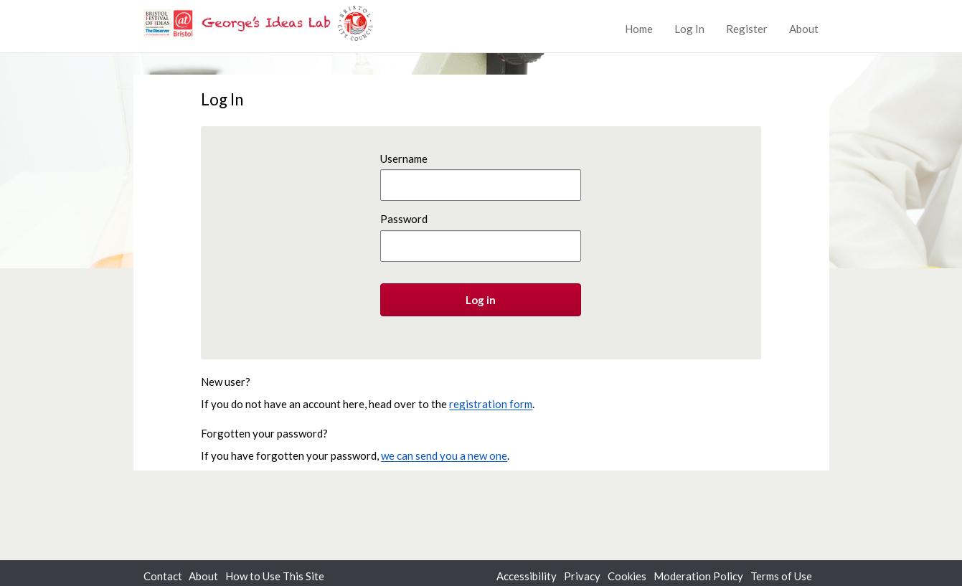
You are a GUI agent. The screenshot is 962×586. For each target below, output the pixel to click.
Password (404, 218)
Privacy (582, 576)
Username (404, 158)
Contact (162, 576)
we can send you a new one (444, 455)
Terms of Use (781, 576)
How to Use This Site (274, 576)
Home (639, 28)
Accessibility (526, 576)
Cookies (627, 576)
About (804, 28)
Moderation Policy (698, 576)
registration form (490, 403)
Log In (689, 28)
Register (747, 28)
